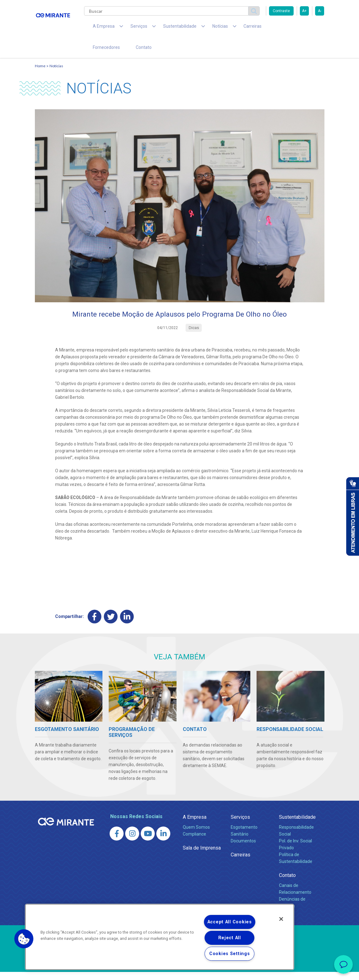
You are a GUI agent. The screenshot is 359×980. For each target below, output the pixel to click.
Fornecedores (262, 28)
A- (319, 11)
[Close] (281, 919)
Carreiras (229, 28)
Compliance (194, 842)
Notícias (56, 73)
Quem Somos (196, 835)
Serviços (240, 825)
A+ (304, 11)
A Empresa (194, 825)
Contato (98, 52)
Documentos (243, 848)
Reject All (229, 937)
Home (40, 73)
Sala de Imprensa (202, 856)
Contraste (281, 11)
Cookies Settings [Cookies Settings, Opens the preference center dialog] (229, 953)
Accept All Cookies (229, 922)
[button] (24, 939)
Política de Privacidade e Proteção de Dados (180, 970)
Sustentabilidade (297, 825)
